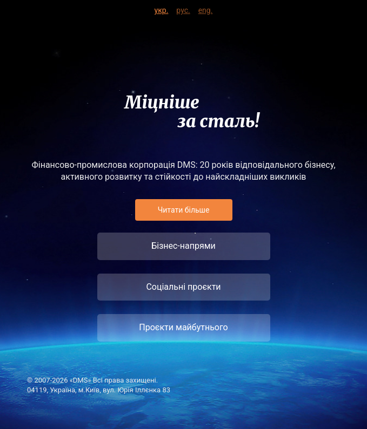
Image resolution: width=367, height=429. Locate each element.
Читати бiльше (184, 210)
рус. (183, 8)
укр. (162, 8)
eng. (205, 8)
